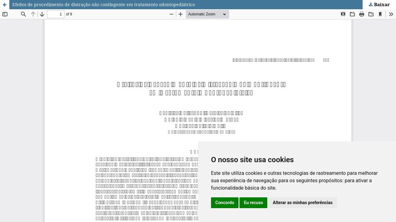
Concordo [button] (224, 202)
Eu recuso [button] (253, 202)
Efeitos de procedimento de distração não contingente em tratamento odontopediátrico (103, 4)
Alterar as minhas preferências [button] (303, 202)
